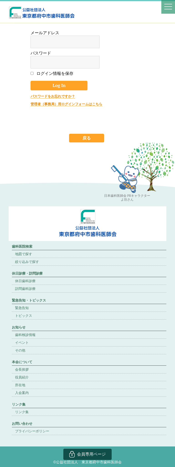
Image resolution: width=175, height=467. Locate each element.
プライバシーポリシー (32, 431)
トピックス (23, 315)
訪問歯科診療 (25, 289)
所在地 (20, 385)
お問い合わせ (22, 423)
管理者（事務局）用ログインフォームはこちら (66, 104)
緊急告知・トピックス (29, 300)
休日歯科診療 (25, 281)
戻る (86, 138)
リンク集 (22, 412)
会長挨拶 (22, 369)
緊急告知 (22, 308)
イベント (22, 342)
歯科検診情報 (25, 335)
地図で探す (23, 254)
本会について (22, 362)
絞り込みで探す (27, 262)
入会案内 (22, 393)
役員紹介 (22, 377)
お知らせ (19, 327)
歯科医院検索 (22, 246)
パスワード (41, 53)
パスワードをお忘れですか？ (53, 96)
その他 (20, 350)
